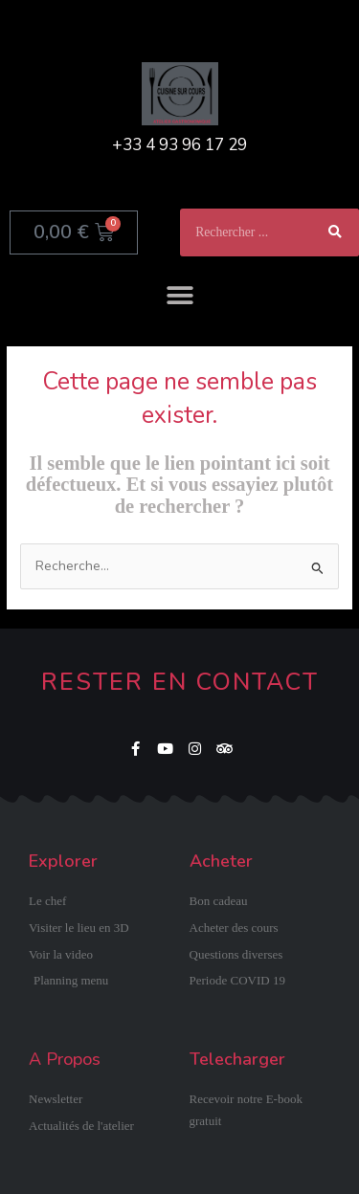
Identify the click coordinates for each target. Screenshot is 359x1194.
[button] (179, 295)
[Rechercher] (335, 232)
